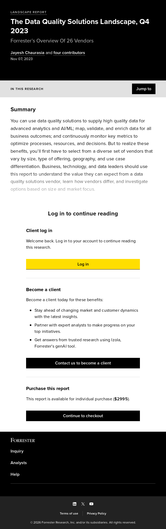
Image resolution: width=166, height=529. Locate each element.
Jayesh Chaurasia (28, 53)
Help (15, 474)
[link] (83, 451)
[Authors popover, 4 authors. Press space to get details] (65, 53)
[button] (143, 89)
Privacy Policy (96, 513)
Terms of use (69, 513)
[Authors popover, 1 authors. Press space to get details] (28, 53)
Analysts (19, 462)
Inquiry (17, 451)
